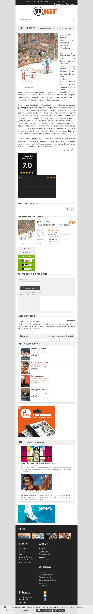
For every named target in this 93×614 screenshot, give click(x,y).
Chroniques (23, 548)
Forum (69, 209)
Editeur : (40, 237)
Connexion (70, 4)
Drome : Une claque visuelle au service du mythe (38, 463)
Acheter (26, 257)
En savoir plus (44, 610)
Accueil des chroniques (57, 336)
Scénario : (40, 228)
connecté (34, 292)
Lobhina (21, 321)
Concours (42, 583)
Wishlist (26, 253)
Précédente (24, 336)
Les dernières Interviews (33, 442)
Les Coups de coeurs (32, 343)
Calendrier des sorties (26, 560)
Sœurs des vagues (37, 376)
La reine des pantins (38, 349)
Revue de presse (44, 560)
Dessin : (40, 230)
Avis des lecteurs (45, 577)
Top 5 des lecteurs (45, 574)
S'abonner (42, 557)
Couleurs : (40, 232)
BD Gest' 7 (42, 548)
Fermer (59, 610)
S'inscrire (58, 4)
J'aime (27, 249)
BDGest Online (50, 1)
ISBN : (39, 241)
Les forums (43, 571)
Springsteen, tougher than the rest (33, 491)
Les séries (22, 602)
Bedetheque (37, 1)
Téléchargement (45, 554)
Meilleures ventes (25, 563)
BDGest (28, 1)
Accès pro (61, 1)
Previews (22, 551)
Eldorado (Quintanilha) (39, 362)
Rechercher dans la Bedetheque (25, 598)
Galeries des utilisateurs (47, 580)
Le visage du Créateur (39, 390)
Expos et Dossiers (25, 557)
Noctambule (52, 239)
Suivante (69, 336)
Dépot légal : (41, 234)
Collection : (41, 239)
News (21, 554)
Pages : (39, 243)
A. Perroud (69, 150)
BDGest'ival (43, 586)
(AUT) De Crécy (27, 28)
